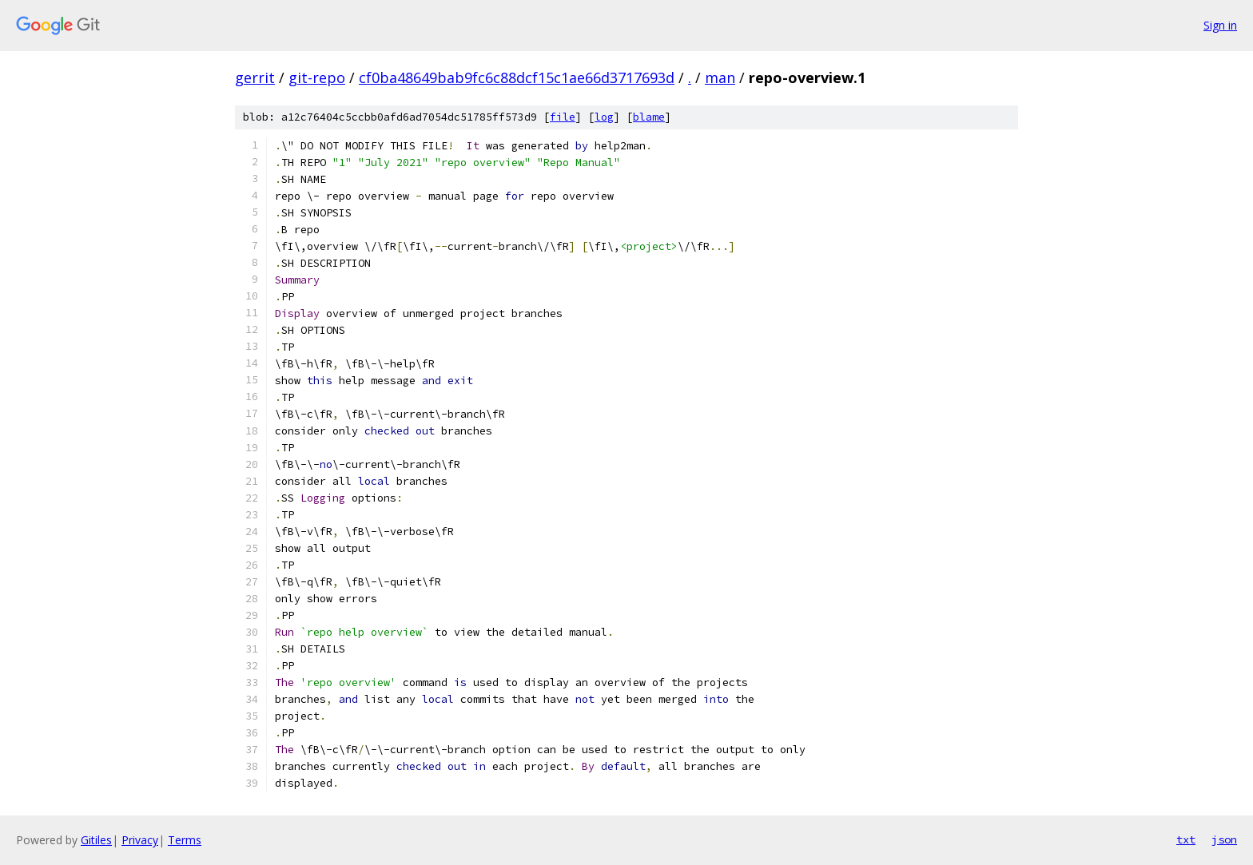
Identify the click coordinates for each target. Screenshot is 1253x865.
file (562, 117)
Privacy (139, 839)
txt (1185, 839)
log (604, 117)
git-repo (316, 77)
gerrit (255, 77)
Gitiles (96, 839)
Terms (184, 839)
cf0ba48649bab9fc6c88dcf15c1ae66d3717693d (516, 77)
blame (649, 117)
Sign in (1220, 25)
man (720, 77)
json (1224, 839)
